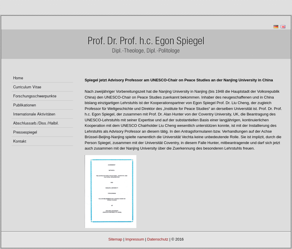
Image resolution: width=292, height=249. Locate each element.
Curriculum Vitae (27, 87)
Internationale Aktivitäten (34, 114)
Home (18, 77)
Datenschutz (157, 239)
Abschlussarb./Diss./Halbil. (36, 123)
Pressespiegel (25, 132)
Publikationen (24, 105)
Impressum (134, 239)
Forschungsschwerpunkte (34, 96)
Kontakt (19, 141)
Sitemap (115, 239)
